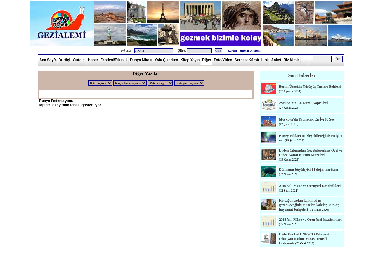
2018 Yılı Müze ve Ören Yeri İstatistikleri (310, 220)
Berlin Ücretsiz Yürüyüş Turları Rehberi (310, 86)
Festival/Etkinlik (114, 60)
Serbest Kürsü (247, 60)
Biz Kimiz (291, 60)
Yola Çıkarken (166, 60)
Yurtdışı (79, 60)
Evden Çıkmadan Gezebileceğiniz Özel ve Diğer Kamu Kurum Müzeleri (311, 152)
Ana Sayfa (48, 60)
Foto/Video (223, 60)
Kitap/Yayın (190, 60)
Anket (276, 60)
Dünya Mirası (141, 60)
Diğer (206, 60)
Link (265, 60)
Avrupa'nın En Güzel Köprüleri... (304, 103)
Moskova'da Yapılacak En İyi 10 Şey (307, 119)
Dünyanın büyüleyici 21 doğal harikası (308, 169)
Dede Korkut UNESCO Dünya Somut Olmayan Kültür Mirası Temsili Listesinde (308, 238)
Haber (93, 60)
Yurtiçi (64, 60)
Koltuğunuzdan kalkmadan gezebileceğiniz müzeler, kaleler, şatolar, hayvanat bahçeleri (309, 205)
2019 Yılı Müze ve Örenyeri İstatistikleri (310, 186)
